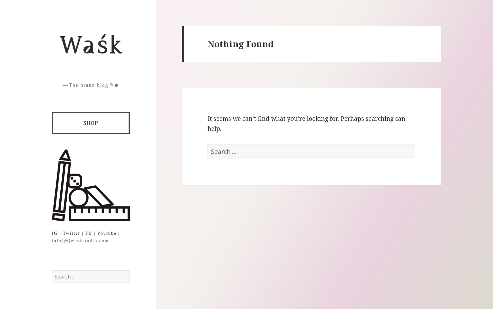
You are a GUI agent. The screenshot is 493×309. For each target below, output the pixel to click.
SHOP (90, 123)
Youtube (107, 233)
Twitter (71, 233)
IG (55, 233)
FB (88, 233)
